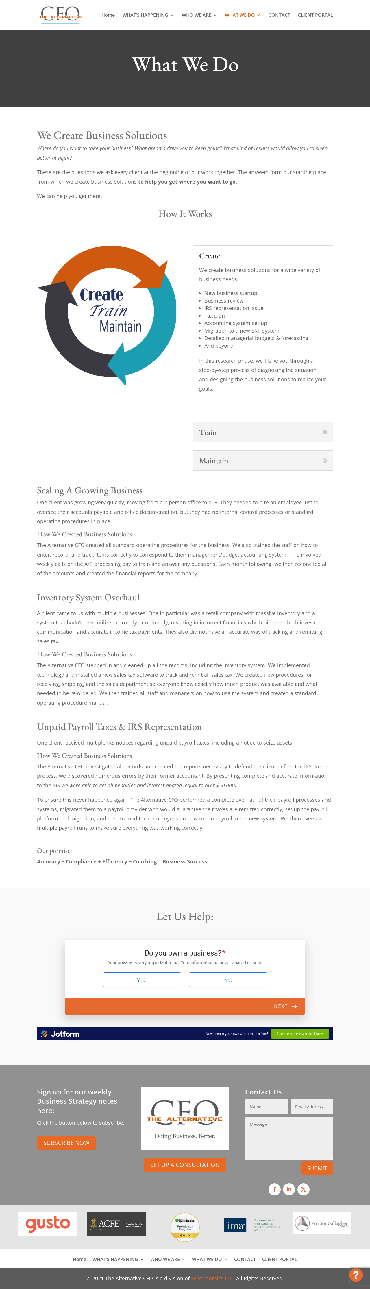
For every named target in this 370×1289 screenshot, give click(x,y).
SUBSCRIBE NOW (66, 1143)
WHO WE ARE (196, 15)
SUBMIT (317, 1168)
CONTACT (279, 15)
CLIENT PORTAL (315, 15)
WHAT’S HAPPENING (145, 15)
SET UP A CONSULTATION (185, 1165)
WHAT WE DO (240, 15)
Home (108, 15)
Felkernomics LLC (212, 1278)
